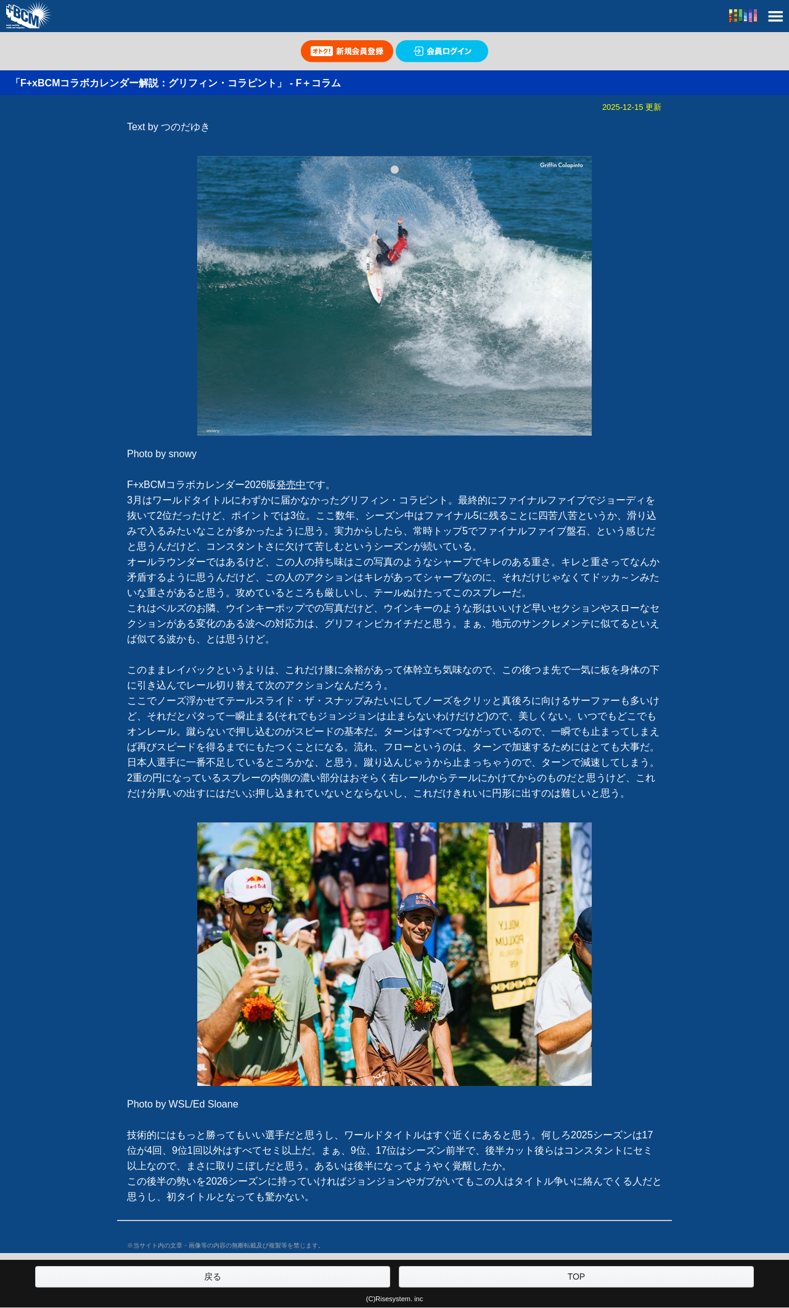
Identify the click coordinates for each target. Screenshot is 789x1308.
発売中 (291, 484)
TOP (577, 1276)
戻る (212, 1276)
